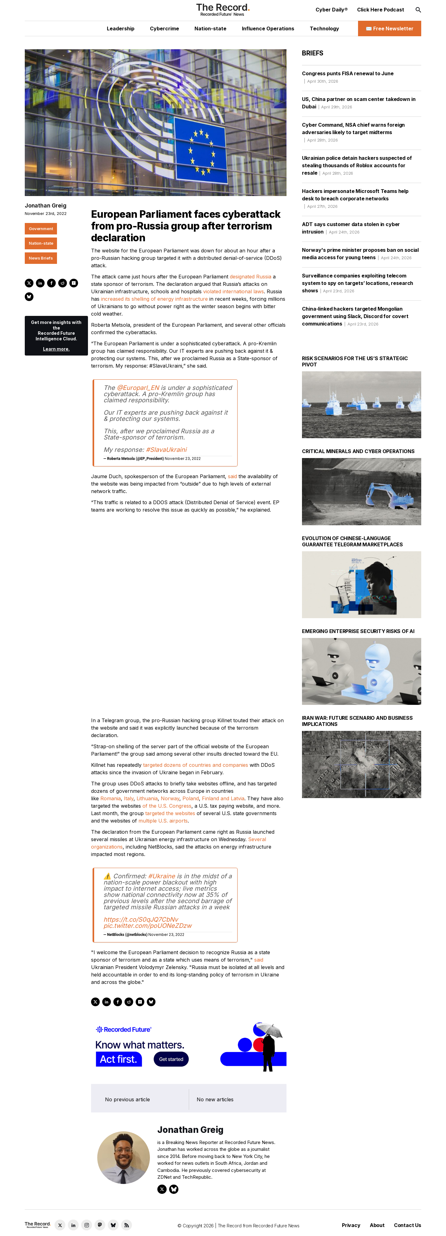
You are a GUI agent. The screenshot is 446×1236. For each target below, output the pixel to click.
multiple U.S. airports (163, 711)
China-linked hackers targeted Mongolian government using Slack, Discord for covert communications (355, 316)
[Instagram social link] (86, 1225)
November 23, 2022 (183, 458)
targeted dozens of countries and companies (195, 655)
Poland (190, 689)
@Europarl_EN (138, 387)
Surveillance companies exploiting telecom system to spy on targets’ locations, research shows (357, 283)
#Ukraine (161, 766)
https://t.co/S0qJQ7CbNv (140, 810)
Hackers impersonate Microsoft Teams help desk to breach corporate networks (355, 198)
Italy (128, 689)
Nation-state (41, 243)
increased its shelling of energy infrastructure (154, 299)
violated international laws (233, 291)
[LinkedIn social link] (73, 1225)
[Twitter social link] (60, 1225)
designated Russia (250, 276)
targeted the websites (170, 704)
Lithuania (147, 689)
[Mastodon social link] (99, 1225)
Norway (170, 689)
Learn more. (56, 349)
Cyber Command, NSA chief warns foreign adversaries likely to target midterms (353, 132)
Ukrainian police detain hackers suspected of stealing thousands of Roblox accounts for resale (357, 165)
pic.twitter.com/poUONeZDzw (147, 816)
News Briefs (41, 257)
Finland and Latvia (223, 689)
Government (41, 228)
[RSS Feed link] (126, 1225)
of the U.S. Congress (166, 696)
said (232, 476)
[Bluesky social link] (113, 1225)
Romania (110, 689)
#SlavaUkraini (166, 449)
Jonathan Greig (45, 205)
